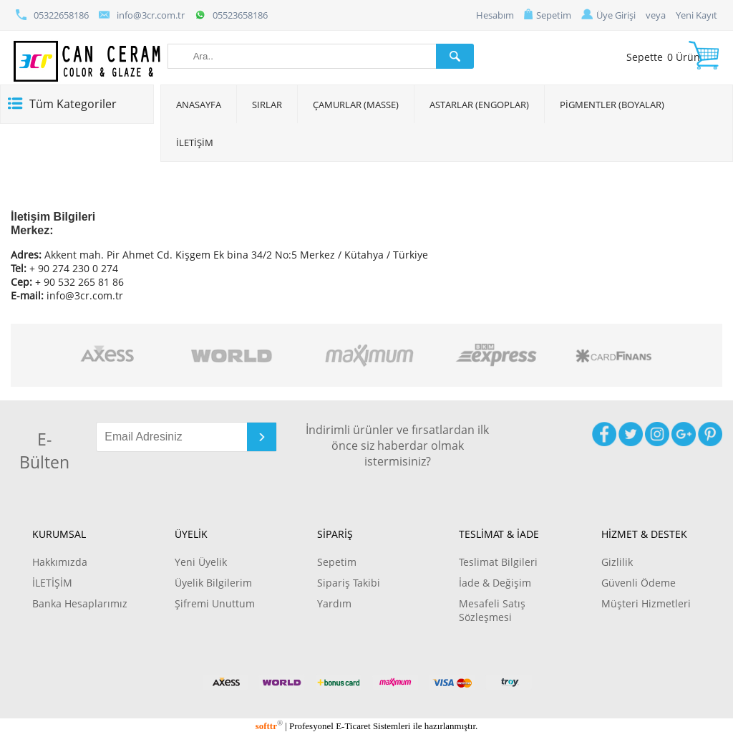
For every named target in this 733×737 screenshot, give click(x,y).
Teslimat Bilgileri (498, 562)
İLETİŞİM (194, 142)
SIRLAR (267, 104)
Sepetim (547, 15)
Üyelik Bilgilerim (213, 582)
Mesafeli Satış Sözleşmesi (492, 610)
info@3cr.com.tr (142, 15)
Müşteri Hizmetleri (646, 603)
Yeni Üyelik (201, 562)
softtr (269, 726)
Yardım (334, 603)
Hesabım (495, 15)
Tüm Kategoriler (73, 104)
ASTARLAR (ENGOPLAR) (479, 104)
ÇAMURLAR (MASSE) (356, 104)
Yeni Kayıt (696, 15)
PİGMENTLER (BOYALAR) (612, 104)
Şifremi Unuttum (215, 603)
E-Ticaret (353, 726)
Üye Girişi (608, 15)
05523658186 (231, 15)
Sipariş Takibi (348, 582)
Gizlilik (617, 562)
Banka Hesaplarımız (79, 603)
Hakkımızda (59, 562)
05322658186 (52, 15)
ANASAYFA (198, 104)
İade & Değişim (495, 582)
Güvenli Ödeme (638, 582)
